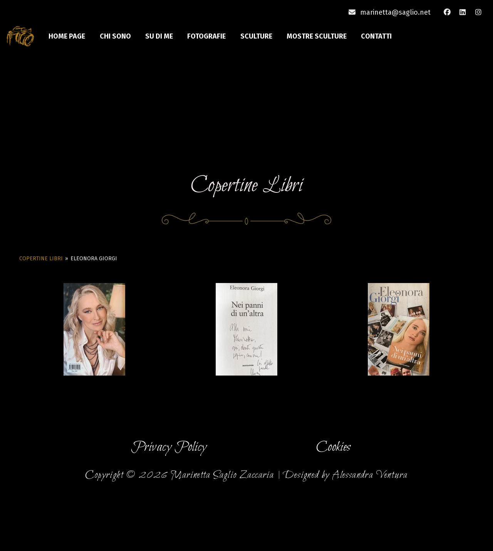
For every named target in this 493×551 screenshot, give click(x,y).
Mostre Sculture (317, 36)
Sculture (257, 36)
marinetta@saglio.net (395, 12)
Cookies (333, 447)
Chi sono (115, 36)
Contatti (377, 36)
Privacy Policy (168, 447)
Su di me (160, 36)
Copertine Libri (41, 258)
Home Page (67, 36)
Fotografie (207, 36)
